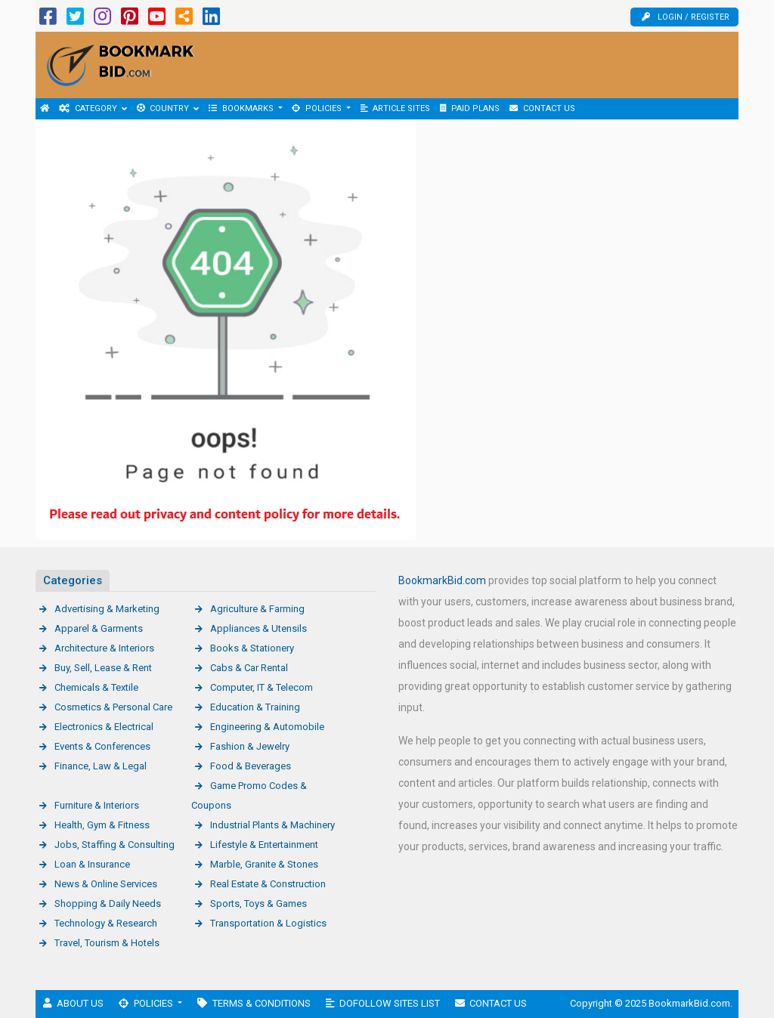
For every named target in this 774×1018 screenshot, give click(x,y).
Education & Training (255, 707)
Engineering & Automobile (267, 726)
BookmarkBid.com (442, 580)
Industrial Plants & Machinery (272, 825)
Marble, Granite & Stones (264, 864)
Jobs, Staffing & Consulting (114, 844)
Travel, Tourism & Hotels (106, 942)
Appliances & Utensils (258, 628)
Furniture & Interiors (96, 805)
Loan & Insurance (92, 864)
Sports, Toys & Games (258, 903)
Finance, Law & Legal (100, 766)
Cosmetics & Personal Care (113, 707)
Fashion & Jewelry (249, 746)
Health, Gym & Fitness (102, 825)
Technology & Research (105, 923)
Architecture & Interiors (104, 648)
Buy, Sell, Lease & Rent (103, 667)
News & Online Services (105, 884)
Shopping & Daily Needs (107, 903)
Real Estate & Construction (268, 884)
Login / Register (685, 17)
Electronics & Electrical (103, 726)
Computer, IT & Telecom (261, 687)
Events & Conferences (102, 746)
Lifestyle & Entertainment (264, 844)
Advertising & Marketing (106, 608)
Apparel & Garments (98, 628)
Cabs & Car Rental (249, 667)
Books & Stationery (252, 648)
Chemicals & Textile (96, 687)
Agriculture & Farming (257, 608)
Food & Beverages (250, 766)
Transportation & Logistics (268, 923)
